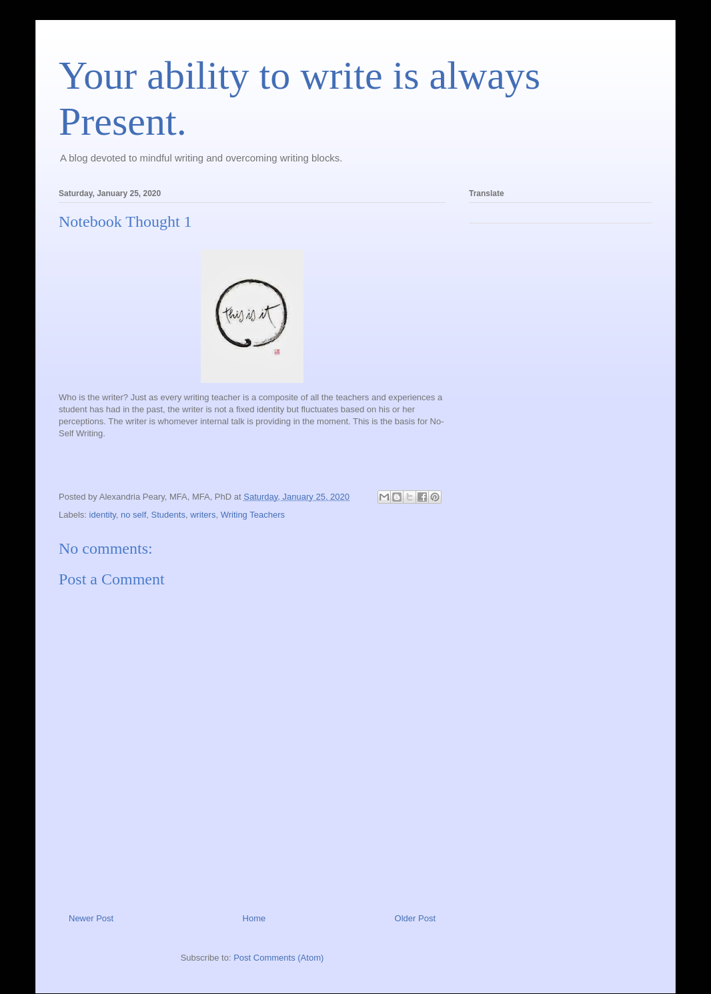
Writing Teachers (253, 515)
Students (168, 515)
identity (102, 515)
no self (133, 515)
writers (202, 515)
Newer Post (91, 918)
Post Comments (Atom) (278, 958)
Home (254, 918)
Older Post (415, 918)
